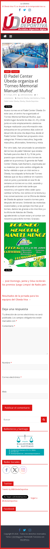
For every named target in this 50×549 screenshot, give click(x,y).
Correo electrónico (12, 377)
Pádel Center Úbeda (11, 101)
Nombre (7, 362)
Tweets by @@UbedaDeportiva (15, 489)
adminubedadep (26, 95)
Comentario (8, 326)
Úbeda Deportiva (32, 101)
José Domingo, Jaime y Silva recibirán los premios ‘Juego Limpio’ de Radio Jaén (24, 282)
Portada (15, 72)
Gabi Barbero (35, 98)
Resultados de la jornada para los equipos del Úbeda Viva (20, 297)
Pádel (7, 72)
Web (4, 391)
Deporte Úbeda (23, 98)
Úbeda (22, 101)
